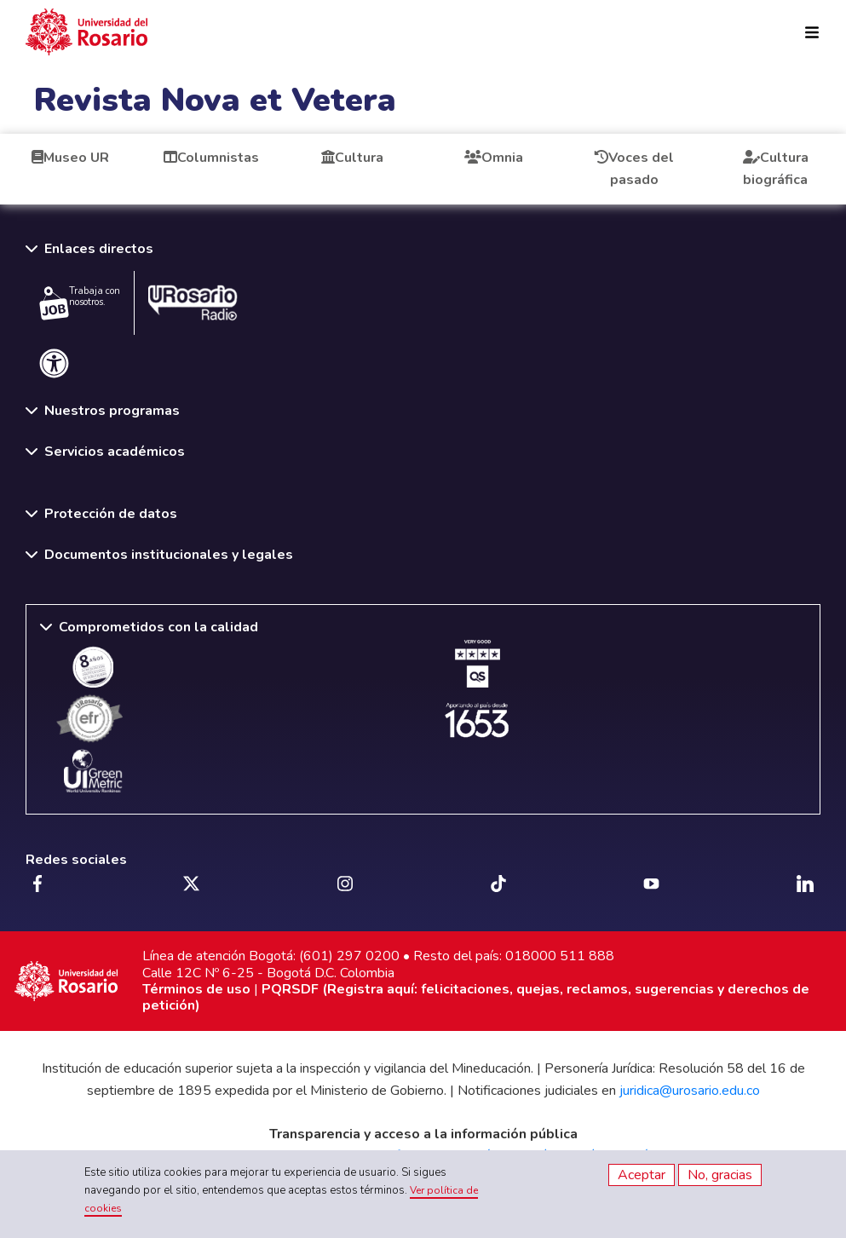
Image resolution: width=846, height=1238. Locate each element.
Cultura (352, 157)
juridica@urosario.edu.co (689, 1090)
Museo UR (70, 157)
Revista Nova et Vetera (215, 100)
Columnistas (211, 157)
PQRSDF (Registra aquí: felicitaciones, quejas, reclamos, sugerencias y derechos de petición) (475, 997)
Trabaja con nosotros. (79, 302)
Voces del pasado (634, 168)
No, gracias (720, 1175)
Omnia (493, 157)
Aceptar (641, 1175)
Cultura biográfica (776, 168)
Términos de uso (196, 989)
